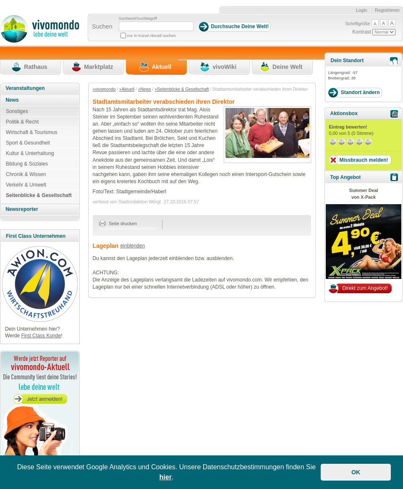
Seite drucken (118, 223)
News (11, 100)
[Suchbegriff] (156, 26)
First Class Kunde (41, 336)
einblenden (132, 246)
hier (166, 477)
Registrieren (387, 10)
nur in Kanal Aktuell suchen (151, 35)
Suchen (102, 26)
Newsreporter (21, 209)
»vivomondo (104, 89)
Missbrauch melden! (363, 160)
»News (144, 89)
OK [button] (356, 472)
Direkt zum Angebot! (364, 288)
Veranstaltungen (24, 88)
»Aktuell (126, 89)
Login (361, 10)
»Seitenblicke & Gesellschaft (181, 89)
